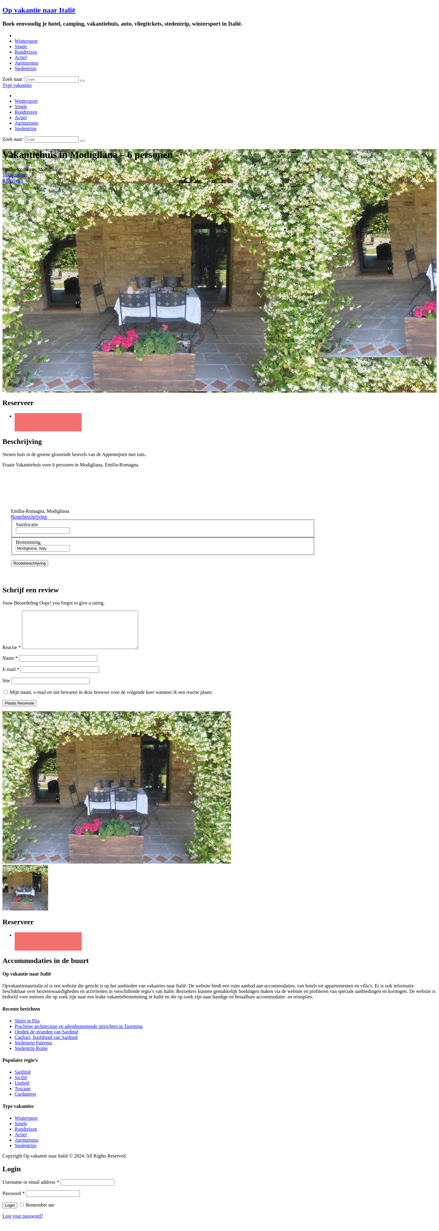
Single (21, 46)
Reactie (11, 654)
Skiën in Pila (27, 1028)
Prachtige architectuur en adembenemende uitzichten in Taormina (79, 1033)
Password (13, 1200)
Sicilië (21, 1084)
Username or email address (30, 1189)
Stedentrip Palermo (33, 1050)
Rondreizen (26, 52)
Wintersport (26, 41)
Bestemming (28, 542)
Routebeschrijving (29, 516)
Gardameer (25, 1101)
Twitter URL (48, 422)
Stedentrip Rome (31, 1055)
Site (6, 687)
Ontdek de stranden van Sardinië (46, 1039)
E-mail (11, 676)
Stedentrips (26, 68)
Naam (10, 665)
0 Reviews (12, 180)
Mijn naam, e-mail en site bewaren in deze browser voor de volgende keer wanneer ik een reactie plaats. (111, 699)
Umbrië (22, 1090)
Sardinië (23, 1079)
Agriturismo (26, 63)
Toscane (22, 1095)
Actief (21, 57)
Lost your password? (22, 1223)
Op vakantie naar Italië (38, 10)
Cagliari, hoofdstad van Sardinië (46, 1044)
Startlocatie (27, 524)
